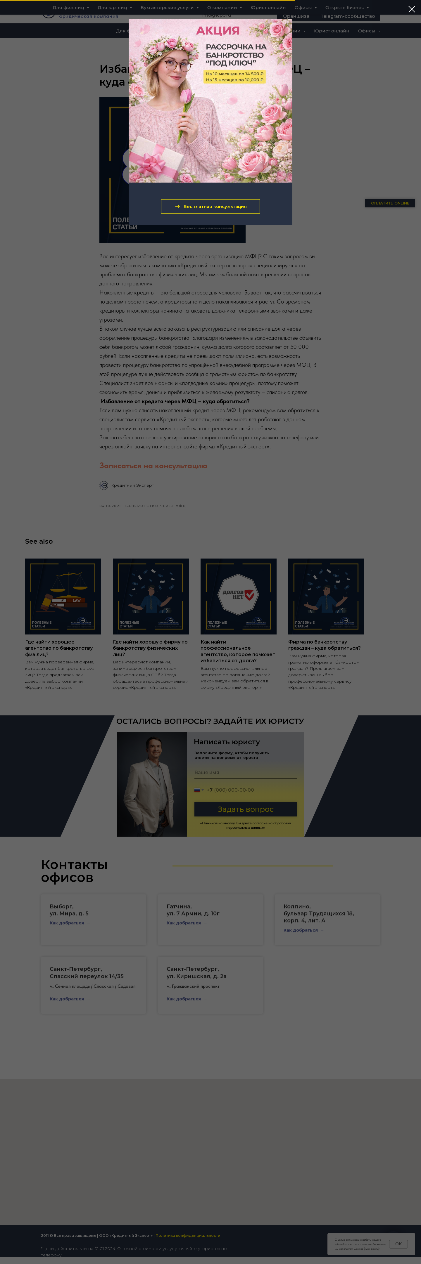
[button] (210, 206)
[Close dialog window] (412, 9)
